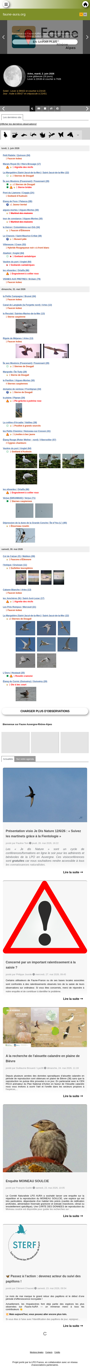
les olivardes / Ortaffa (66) (16, 270)
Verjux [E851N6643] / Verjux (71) (19, 498)
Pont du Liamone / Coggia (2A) (18, 192)
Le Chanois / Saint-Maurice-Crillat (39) (22, 236)
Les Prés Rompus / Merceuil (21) (19, 607)
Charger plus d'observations (45, 711)
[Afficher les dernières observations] (18, 124)
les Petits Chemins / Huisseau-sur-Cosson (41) (26, 431)
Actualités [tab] (8, 759)
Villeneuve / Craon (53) (14, 244)
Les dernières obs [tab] (12, 117)
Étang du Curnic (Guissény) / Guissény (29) (25, 681)
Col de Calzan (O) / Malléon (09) (19, 556)
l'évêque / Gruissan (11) (15, 565)
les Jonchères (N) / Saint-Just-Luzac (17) (23, 598)
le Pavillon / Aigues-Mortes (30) (19, 380)
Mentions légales (36, 1352)
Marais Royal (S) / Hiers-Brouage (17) (22, 164)
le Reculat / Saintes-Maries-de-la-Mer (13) (24, 313)
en (85, 14)
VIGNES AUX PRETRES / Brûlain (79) (22, 279)
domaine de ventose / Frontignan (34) (22, 389)
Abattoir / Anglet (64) (13, 253)
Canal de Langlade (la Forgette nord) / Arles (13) (27, 305)
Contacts (48, 1352)
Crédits (57, 1352)
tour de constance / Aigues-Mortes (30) (23, 218)
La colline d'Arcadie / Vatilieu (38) (20, 422)
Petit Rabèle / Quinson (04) (16, 155)
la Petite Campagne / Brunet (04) (19, 296)
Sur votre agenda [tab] (25, 759)
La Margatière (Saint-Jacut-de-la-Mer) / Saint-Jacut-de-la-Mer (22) (36, 172)
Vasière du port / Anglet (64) (17, 262)
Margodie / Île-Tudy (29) (15, 372)
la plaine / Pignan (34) (14, 397)
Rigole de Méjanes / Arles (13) (18, 338)
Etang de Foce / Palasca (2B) (17, 201)
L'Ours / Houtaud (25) (14, 673)
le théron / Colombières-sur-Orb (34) (21, 227)
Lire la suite (73, 872)
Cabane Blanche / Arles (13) (17, 589)
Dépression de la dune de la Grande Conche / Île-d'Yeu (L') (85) (35, 523)
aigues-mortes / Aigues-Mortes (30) (21, 210)
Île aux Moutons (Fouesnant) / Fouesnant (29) (26, 181)
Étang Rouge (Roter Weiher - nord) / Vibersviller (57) (29, 440)
